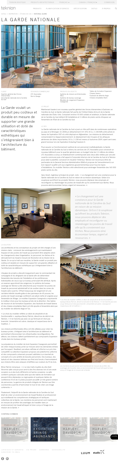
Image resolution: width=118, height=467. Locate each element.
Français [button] (64, 2)
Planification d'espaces (57, 9)
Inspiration (13, 14)
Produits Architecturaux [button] (42, 2)
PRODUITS (37, 9)
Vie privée (31, 450)
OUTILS (94, 9)
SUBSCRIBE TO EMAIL (10, 452)
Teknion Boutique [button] (17, 2)
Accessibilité (58, 450)
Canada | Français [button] (88, 2)
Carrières (44, 450)
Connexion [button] (109, 2)
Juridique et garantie (12, 450)
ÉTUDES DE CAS (25, 14)
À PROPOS (106, 9)
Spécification (80, 9)
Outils (3, 14)
